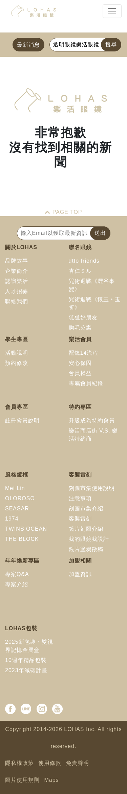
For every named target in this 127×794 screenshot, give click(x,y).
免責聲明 (77, 763)
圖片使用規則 (22, 780)
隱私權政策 (19, 763)
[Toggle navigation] (112, 11)
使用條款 (49, 763)
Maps (51, 780)
